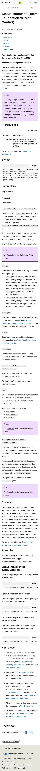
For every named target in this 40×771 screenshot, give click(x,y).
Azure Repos (11, 8)
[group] (20, 174)
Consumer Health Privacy (10, 765)
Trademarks (6, 768)
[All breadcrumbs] (3, 7)
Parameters (7, 43)
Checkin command (27, 706)
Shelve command (12, 692)
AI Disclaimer (6, 759)
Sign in (36, 3)
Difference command (26, 672)
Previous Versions (19, 759)
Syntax (5, 40)
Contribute (5, 762)
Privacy (13, 762)
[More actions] (36, 7)
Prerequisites (7, 38)
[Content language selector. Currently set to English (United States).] (12, 748)
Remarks (6, 46)
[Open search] (31, 3)
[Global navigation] (2, 3)
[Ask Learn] (32, 7)
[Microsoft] (20, 2)
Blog (29, 759)
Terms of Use (27, 765)
